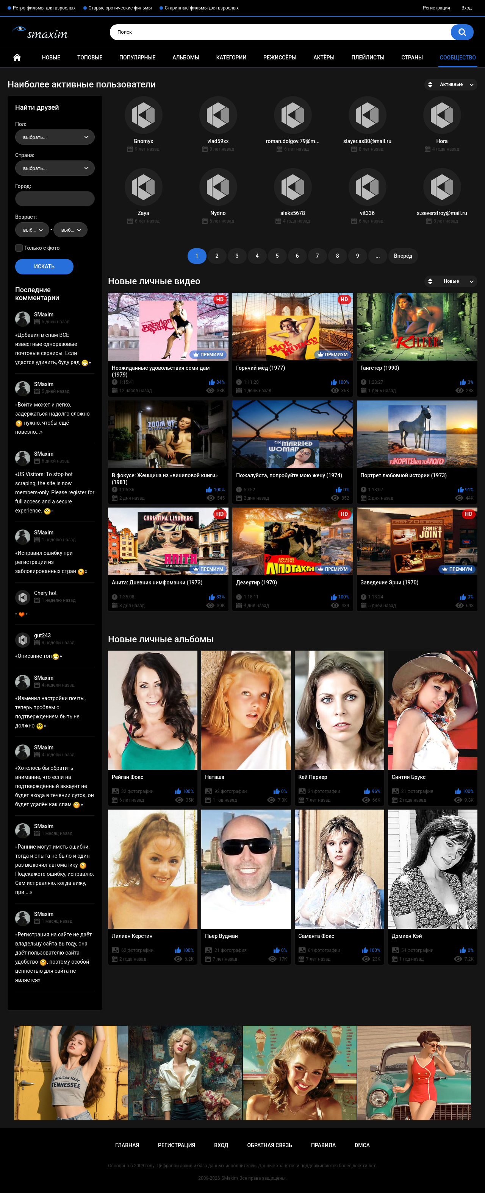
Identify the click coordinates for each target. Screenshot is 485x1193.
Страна (24, 155)
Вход (467, 8)
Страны (412, 58)
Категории (231, 58)
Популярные (137, 58)
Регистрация (436, 8)
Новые (51, 58)
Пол (20, 124)
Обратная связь (269, 1145)
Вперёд (403, 256)
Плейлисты (368, 58)
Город (22, 186)
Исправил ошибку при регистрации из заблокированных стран (50, 562)
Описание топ (38, 656)
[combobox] (55, 137)
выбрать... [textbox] (35, 137)
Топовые (89, 58)
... (377, 256)
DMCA (362, 1145)
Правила (323, 1145)
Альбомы (185, 58)
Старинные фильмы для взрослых (202, 8)
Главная (17, 57)
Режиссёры (279, 58)
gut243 (42, 635)
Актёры (324, 58)
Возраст (25, 217)
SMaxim (43, 314)
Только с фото (41, 248)
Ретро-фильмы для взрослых (44, 8)
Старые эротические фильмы (120, 8)
